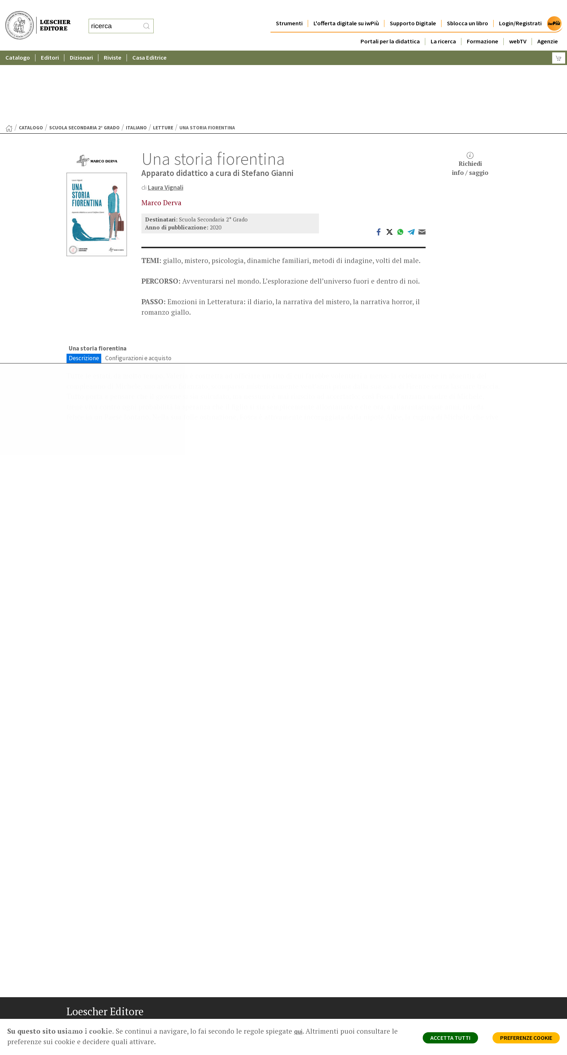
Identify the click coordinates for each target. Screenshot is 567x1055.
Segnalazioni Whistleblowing (443, 971)
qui (298, 1031)
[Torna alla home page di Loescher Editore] (38, 17)
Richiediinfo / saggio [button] (470, 93)
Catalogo (17, 43)
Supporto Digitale (413, 9)
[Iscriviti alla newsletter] (129, 1030)
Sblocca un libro (467, 9)
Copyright (421, 979)
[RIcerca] (146, 19)
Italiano (136, 57)
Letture (163, 57)
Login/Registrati (520, 9)
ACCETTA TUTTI (440, 1039)
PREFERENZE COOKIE (522, 1039)
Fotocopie (422, 997)
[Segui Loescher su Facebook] (73, 1030)
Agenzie (547, 27)
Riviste (113, 43)
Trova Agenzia (314, 971)
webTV (517, 27)
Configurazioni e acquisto (138, 288)
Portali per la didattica (390, 27)
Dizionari (81, 43)
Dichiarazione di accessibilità (443, 1005)
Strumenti (289, 9)
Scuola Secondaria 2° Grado (84, 57)
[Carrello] (558, 43)
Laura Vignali (167, 116)
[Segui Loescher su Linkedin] (101, 1030)
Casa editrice (313, 962)
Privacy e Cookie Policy (436, 962)
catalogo (31, 57)
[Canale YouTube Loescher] (115, 1030)
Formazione (482, 27)
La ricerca (443, 27)
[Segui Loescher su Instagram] (87, 1030)
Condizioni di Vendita (434, 988)
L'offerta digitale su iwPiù (346, 9)
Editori (50, 43)
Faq (302, 988)
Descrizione (84, 288)
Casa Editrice (149, 43)
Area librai (309, 979)
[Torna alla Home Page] (9, 57)
